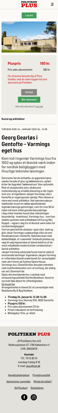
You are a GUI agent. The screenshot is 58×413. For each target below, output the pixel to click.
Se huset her (8, 284)
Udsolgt (29, 92)
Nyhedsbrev (37, 388)
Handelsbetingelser (19, 375)
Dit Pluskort (21, 388)
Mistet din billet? (43, 381)
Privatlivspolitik (41, 375)
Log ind (29, 15)
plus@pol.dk (33, 366)
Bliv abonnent (29, 99)
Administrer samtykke (18, 381)
